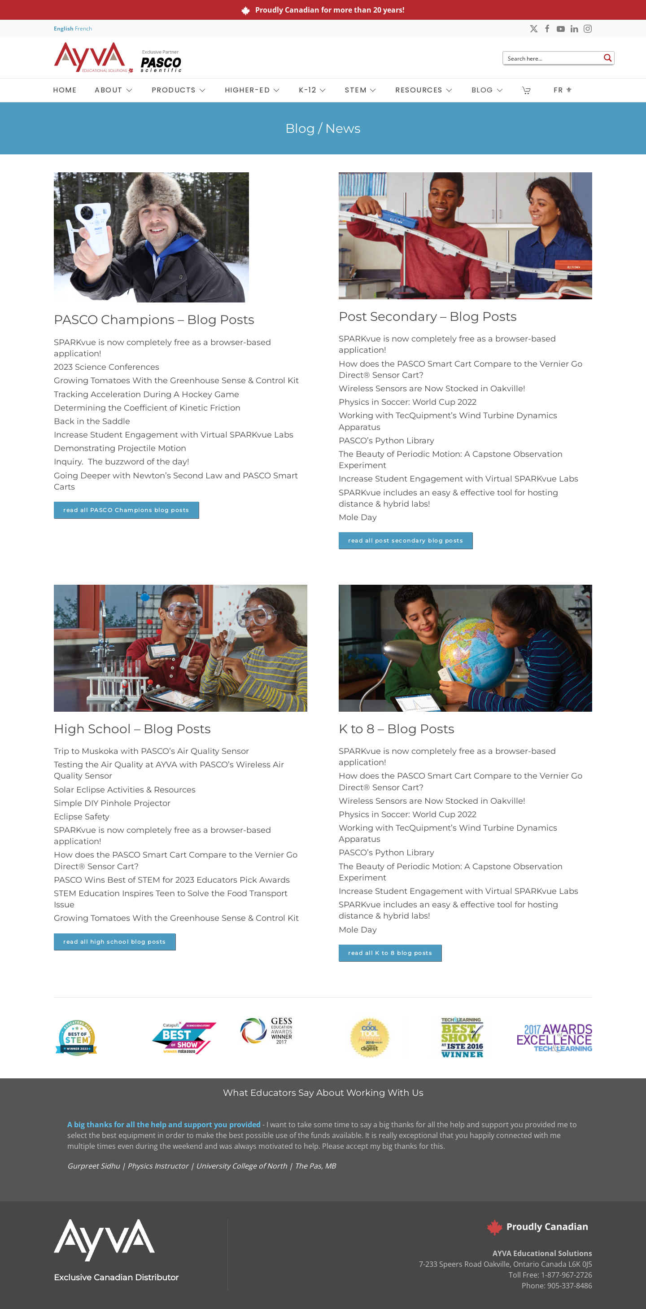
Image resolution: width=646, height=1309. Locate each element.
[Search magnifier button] (608, 58)
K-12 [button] (313, 90)
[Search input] (553, 58)
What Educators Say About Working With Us (323, 1092)
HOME (65, 90)
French (83, 28)
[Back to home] (117, 58)
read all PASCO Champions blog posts (126, 510)
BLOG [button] (487, 90)
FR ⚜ (563, 90)
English (64, 28)
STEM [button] (361, 90)
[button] (529, 90)
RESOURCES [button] (424, 90)
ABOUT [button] (114, 90)
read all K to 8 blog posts (390, 953)
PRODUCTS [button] (179, 90)
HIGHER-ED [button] (253, 90)
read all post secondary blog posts (405, 540)
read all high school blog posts (114, 941)
